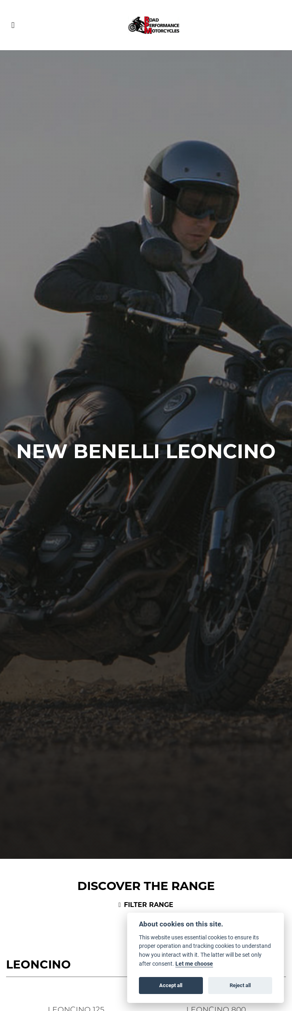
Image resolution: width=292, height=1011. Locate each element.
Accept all (170, 985)
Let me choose (194, 963)
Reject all (240, 985)
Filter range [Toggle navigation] (146, 905)
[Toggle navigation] (12, 25)
